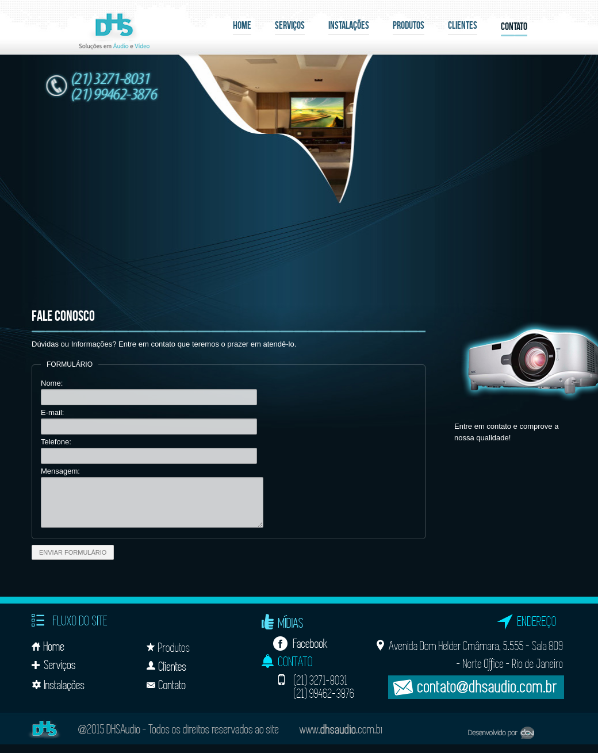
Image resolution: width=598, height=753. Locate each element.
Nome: (52, 383)
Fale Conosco (63, 315)
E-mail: (52, 412)
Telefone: (56, 441)
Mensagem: (60, 471)
